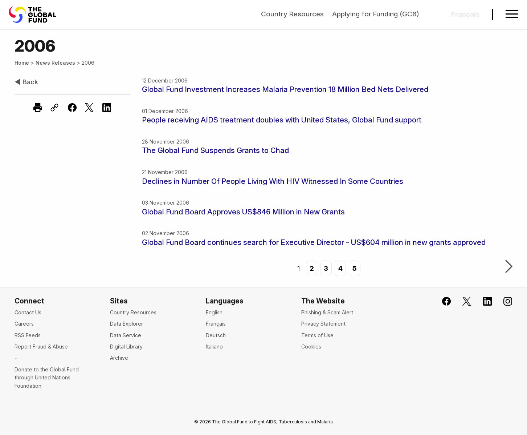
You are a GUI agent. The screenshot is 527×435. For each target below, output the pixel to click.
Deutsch (216, 335)
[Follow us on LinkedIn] (482, 301)
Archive (119, 358)
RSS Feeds (28, 335)
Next (508, 267)
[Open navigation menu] (512, 14)
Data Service (125, 335)
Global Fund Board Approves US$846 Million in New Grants (243, 211)
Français (216, 324)
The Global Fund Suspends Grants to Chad (215, 150)
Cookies (311, 346)
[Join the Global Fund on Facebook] (441, 301)
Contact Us (28, 312)
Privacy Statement (323, 324)
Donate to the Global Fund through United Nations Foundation (47, 377)
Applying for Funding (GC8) (375, 14)
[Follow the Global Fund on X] (462, 301)
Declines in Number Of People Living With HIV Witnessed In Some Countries (272, 181)
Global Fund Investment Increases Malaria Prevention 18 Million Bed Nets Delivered (285, 89)
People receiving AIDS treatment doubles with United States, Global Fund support (281, 119)
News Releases (55, 63)
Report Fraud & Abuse (41, 346)
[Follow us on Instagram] (503, 301)
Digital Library (126, 346)
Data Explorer (126, 324)
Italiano (214, 346)
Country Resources (292, 14)
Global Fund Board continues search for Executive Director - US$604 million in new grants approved (314, 242)
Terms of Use (317, 335)
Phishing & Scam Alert (327, 312)
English (214, 312)
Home (22, 63)
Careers (24, 324)
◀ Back (26, 82)
